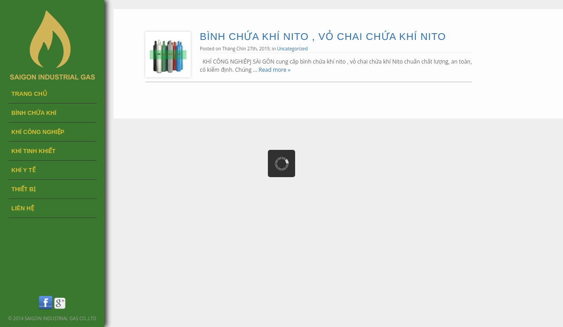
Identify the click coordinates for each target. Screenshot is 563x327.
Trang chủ (29, 93)
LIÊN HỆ (22, 208)
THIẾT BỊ (23, 189)
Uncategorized (292, 48)
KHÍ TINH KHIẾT (33, 151)
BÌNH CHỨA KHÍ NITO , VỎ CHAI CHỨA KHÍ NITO (323, 36)
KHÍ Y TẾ (23, 170)
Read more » (275, 70)
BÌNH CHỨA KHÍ (33, 112)
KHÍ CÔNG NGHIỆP (37, 132)
